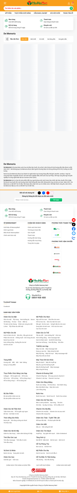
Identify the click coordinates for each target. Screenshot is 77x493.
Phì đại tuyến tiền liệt (54, 420)
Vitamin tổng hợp (41, 376)
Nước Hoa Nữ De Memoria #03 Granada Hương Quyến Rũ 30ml (29, 94)
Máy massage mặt (51, 349)
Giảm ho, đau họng (9, 433)
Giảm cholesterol (61, 433)
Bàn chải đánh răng (42, 387)
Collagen (6, 376)
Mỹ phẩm (8, 13)
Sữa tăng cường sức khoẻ (19, 420)
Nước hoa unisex (61, 396)
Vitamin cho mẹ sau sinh (57, 411)
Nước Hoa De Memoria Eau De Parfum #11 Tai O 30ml (63, 65)
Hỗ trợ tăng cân (21, 380)
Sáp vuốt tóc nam (41, 319)
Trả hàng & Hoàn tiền (34, 230)
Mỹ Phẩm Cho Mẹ (42, 450)
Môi (17, 362)
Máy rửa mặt (40, 349)
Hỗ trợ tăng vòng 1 (25, 378)
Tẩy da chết (39, 335)
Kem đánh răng (62, 385)
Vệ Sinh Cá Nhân (10, 450)
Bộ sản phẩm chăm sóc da (12, 396)
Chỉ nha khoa (52, 385)
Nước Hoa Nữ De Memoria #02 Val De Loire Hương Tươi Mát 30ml (11, 152)
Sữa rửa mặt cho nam (53, 322)
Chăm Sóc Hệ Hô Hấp (11, 431)
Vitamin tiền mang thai (43, 414)
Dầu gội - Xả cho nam (42, 324)
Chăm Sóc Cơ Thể (42, 333)
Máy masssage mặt (61, 353)
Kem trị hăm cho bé (10, 335)
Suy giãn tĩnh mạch (49, 433)
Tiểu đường (39, 459)
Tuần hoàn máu (8, 411)
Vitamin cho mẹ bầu (42, 411)
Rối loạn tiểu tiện (41, 420)
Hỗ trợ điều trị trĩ (59, 405)
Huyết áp (39, 433)
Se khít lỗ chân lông (55, 340)
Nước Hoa (39, 393)
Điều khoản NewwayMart (11, 232)
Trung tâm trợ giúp (33, 243)
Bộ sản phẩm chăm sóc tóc (12, 398)
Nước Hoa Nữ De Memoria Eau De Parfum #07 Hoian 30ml (10, 94)
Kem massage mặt (54, 337)
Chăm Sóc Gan (9, 457)
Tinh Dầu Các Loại (10, 437)
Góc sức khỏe (55, 13)
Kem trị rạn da (40, 453)
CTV (39, 491)
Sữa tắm (60, 342)
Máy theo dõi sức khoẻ (43, 356)
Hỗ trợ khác (14, 378)
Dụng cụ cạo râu (41, 351)
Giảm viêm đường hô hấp (24, 433)
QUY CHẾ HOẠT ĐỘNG (43, 465)
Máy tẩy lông (40, 353)
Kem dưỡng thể (49, 335)
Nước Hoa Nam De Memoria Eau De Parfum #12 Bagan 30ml (28, 65)
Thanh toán (31, 235)
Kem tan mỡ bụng (41, 342)
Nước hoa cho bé (9, 340)
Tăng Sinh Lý (40, 437)
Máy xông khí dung (42, 369)
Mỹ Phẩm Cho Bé (10, 333)
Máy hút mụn (50, 353)
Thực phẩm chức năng (22, 13)
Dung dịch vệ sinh (18, 453)
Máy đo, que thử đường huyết (45, 365)
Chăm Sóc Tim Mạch (43, 431)
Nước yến (7, 420)
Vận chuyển (31, 232)
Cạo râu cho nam (41, 329)
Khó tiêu (38, 405)
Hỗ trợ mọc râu (40, 322)
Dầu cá (38, 427)
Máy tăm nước (54, 387)
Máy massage (54, 367)
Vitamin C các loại (41, 378)
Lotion (6, 326)
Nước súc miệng (41, 385)
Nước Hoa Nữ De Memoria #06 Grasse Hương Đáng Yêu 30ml (11, 123)
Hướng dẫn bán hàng (34, 238)
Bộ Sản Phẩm (8, 393)
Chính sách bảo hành (34, 227)
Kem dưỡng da (24, 319)
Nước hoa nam (40, 396)
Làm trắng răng (41, 389)
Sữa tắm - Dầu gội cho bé (24, 335)
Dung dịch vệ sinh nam (43, 326)
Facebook (7, 306)
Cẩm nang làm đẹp (40, 13)
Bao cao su (39, 446)
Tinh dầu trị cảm (21, 440)
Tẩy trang (16, 319)
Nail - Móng (23, 362)
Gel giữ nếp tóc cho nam (58, 324)
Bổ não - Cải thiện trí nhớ (11, 414)
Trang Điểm (8, 360)
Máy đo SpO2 (40, 362)
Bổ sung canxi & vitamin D (56, 376)
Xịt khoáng (7, 322)
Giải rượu (15, 459)
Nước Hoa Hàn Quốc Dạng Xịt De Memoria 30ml (11, 65)
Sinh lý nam (53, 440)
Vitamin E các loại (54, 378)
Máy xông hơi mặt (53, 351)
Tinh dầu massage (9, 440)
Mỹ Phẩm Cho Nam (43, 317)
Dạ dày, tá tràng (47, 405)
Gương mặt (7, 362)
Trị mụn (14, 322)
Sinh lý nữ (62, 440)
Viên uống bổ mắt (47, 427)
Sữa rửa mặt (7, 319)
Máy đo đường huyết (42, 367)
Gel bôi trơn (48, 446)
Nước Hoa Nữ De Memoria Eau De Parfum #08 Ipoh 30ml (46, 65)
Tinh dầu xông (8, 442)
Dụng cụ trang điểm (10, 365)
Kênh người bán (14, 491)
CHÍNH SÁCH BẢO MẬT (63, 465)
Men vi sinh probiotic (42, 402)
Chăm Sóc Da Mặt (10, 317)
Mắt (13, 362)
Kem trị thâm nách (42, 340)
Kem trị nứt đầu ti (51, 453)
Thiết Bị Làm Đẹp (42, 346)
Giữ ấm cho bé (8, 344)
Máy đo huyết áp (51, 362)
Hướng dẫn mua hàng (34, 240)
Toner (19, 322)
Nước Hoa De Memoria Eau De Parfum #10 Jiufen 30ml (46, 94)
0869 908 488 (39, 297)
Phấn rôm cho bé (9, 337)
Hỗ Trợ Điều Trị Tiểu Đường (45, 457)
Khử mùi (58, 335)
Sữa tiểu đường (49, 459)
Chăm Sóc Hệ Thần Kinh (12, 409)
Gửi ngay (56, 200)
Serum (33, 319)
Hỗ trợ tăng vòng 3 (9, 380)
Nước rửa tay (8, 453)
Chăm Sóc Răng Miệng (44, 382)
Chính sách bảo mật (10, 235)
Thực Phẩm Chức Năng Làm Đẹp (15, 373)
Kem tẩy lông (53, 342)
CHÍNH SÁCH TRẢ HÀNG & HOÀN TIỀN (18, 465)
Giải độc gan (7, 459)
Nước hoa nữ (51, 396)
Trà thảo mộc (8, 422)
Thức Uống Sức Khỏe (11, 418)
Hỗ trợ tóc (7, 378)
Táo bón (59, 402)
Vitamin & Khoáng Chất (44, 373)
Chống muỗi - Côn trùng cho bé (25, 337)
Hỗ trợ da (25, 376)
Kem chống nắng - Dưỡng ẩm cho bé (15, 342)
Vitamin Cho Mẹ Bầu (43, 409)
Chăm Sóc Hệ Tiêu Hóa (44, 400)
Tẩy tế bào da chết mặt (16, 326)
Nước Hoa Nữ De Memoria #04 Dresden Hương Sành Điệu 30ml (63, 94)
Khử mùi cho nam (56, 326)
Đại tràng (53, 402)
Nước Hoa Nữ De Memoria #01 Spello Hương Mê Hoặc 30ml (46, 123)
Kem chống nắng (41, 337)
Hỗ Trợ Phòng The (42, 444)
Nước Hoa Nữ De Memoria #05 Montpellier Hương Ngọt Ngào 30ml (62, 123)
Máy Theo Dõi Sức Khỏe (44, 360)
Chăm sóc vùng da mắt (25, 324)
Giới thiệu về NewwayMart (12, 227)
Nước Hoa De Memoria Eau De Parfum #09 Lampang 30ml (29, 123)
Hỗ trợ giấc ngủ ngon (21, 411)
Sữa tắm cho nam (53, 319)
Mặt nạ (25, 322)
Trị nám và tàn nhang (10, 324)
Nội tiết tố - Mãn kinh (42, 440)
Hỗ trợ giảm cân (15, 376)
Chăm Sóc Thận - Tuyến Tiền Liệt (48, 418)
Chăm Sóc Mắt (41, 424)
